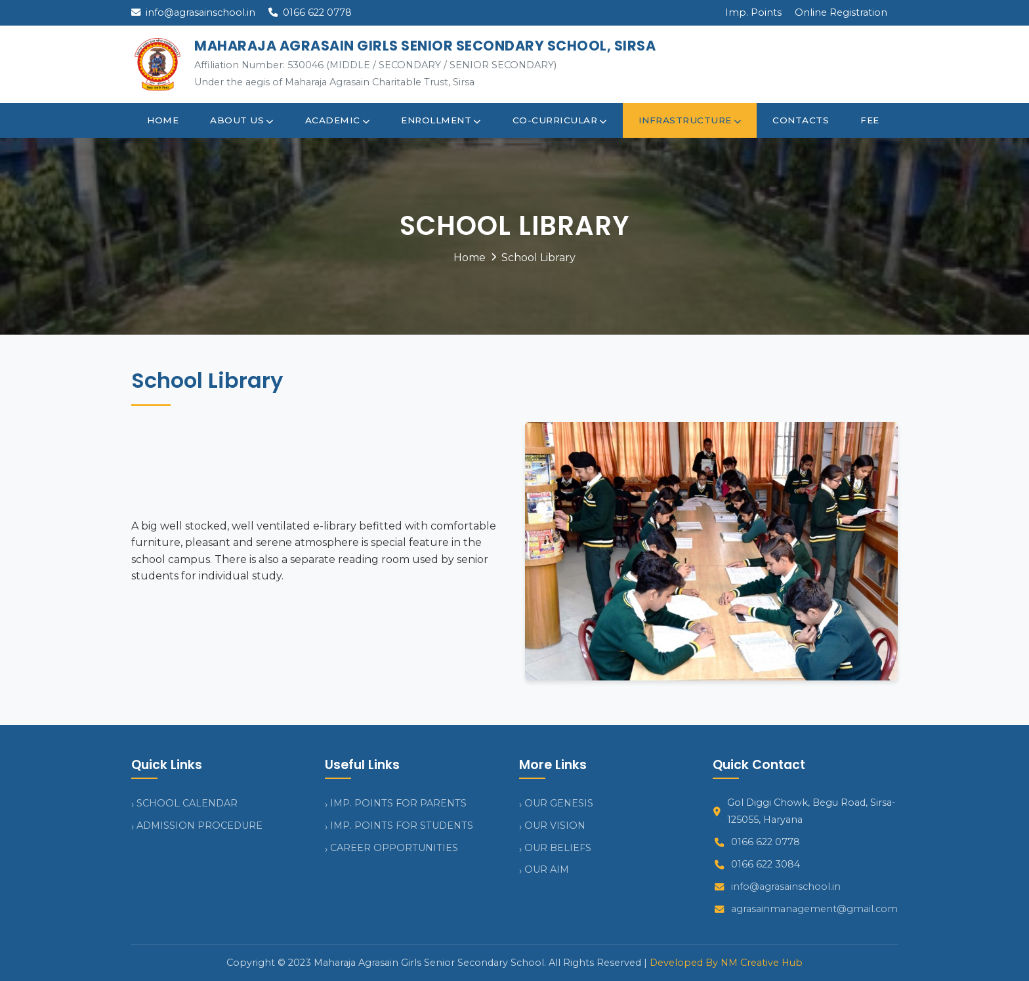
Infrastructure (690, 120)
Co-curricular (560, 120)
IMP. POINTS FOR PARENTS (398, 803)
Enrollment (441, 120)
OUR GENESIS (558, 803)
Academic (337, 120)
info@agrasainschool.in (193, 12)
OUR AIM (546, 869)
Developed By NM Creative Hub (726, 963)
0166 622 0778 (310, 12)
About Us (242, 120)
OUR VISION (554, 825)
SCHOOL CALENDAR (187, 803)
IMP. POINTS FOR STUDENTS (401, 825)
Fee (869, 120)
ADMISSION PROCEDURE (199, 825)
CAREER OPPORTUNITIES (394, 848)
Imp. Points (753, 12)
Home (162, 120)
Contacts (800, 120)
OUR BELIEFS (557, 848)
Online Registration (841, 12)
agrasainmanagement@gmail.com (814, 909)
